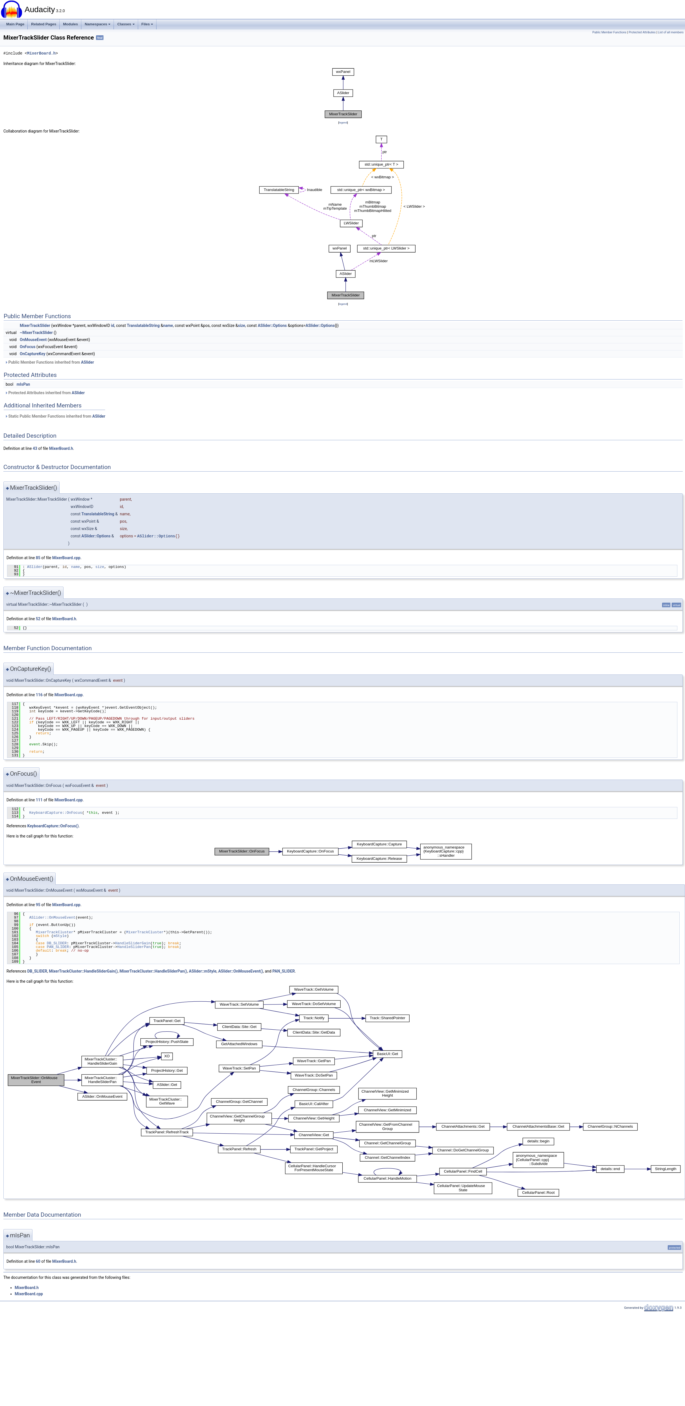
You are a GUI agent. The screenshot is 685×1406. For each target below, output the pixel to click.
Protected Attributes (642, 32)
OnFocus (27, 346)
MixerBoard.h (41, 53)
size (241, 325)
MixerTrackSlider (35, 325)
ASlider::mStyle (203, 971)
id (112, 325)
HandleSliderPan (133, 946)
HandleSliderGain (133, 943)
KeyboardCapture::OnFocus (55, 812)
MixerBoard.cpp (66, 558)
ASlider (87, 362)
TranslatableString (143, 325)
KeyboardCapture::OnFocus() (53, 826)
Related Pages (43, 24)
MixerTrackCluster (54, 932)
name (168, 325)
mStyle (60, 935)
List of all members (671, 32)
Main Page (15, 24)
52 (38, 619)
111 (39, 800)
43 (35, 448)
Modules (70, 24)
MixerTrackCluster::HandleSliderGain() (83, 971)
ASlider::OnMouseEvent (52, 917)
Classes (125, 24)
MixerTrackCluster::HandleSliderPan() (153, 971)
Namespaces (98, 24)
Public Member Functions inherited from (49, 362)
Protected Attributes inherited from (45, 392)
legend (343, 122)
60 (38, 1261)
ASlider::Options (272, 325)
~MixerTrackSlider (36, 332)
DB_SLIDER (57, 943)
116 (39, 695)
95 (38, 904)
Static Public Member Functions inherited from (55, 416)
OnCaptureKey (32, 354)
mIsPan (23, 384)
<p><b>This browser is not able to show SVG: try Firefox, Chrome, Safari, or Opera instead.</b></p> (343, 93)
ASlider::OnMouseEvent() (240, 971)
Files (147, 24)
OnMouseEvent (33, 339)
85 (38, 558)
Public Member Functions (609, 32)
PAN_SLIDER (58, 946)
